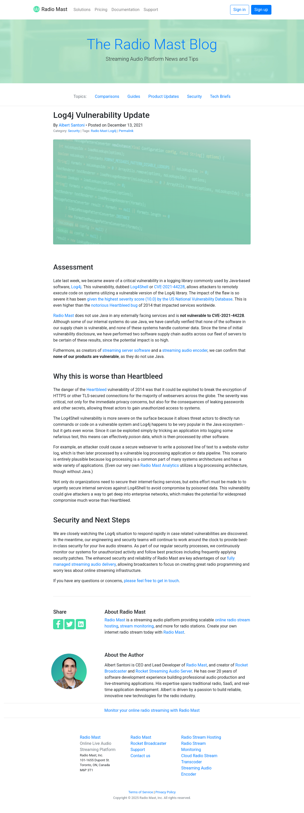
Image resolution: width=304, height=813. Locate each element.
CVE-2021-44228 (169, 286)
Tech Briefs (220, 96)
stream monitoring (137, 626)
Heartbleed (96, 389)
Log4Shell (139, 286)
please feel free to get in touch (151, 580)
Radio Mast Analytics (159, 465)
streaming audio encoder (185, 350)
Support (151, 9)
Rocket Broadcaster (148, 743)
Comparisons (107, 96)
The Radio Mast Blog (152, 44)
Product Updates (163, 96)
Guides (134, 96)
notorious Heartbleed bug (114, 305)
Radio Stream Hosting (201, 737)
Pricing (101, 9)
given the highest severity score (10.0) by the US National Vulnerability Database (160, 299)
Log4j (112, 131)
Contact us (140, 755)
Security (194, 96)
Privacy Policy (165, 792)
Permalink (126, 131)
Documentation (126, 9)
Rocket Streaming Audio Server (164, 671)
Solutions (82, 9)
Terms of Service (141, 792)
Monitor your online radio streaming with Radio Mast (152, 710)
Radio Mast (50, 9)
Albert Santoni (72, 125)
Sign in (239, 9)
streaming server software (126, 350)
